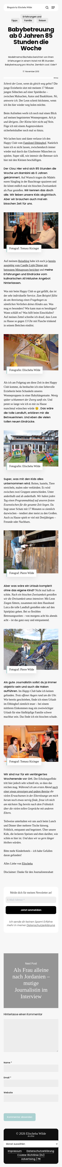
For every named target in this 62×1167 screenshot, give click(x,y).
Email (7, 1077)
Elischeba (27, 863)
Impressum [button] (15, 1151)
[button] (53, 7)
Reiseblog (23, 261)
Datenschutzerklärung (41, 925)
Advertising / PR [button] (31, 1159)
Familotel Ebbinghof (34, 142)
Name (8, 1062)
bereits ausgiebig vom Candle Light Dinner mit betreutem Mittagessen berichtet (30, 265)
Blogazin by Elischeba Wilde (19, 7)
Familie (28, 20)
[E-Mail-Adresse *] (31, 900)
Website (8, 1092)
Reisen (42, 20)
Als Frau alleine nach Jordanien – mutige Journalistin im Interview (31, 980)
